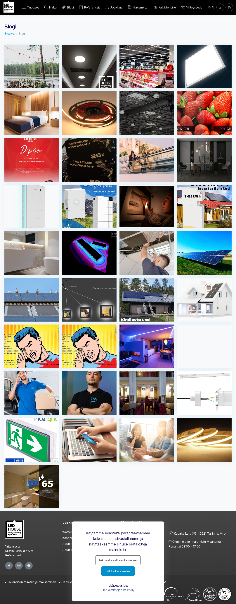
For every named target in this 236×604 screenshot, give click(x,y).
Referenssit (89, 7)
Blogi (68, 7)
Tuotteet (30, 7)
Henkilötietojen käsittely (118, 590)
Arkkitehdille (165, 7)
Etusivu (9, 33)
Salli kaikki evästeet (118, 571)
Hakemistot (138, 7)
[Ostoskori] (229, 7)
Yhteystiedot (192, 7)
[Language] (211, 7)
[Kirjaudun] (220, 7)
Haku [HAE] (50, 7)
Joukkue (113, 7)
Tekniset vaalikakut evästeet (118, 560)
